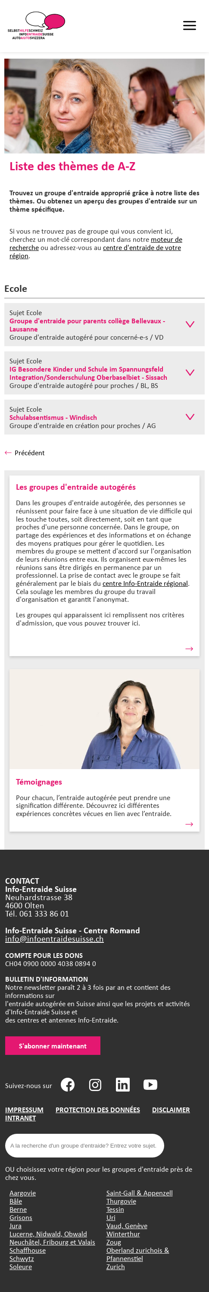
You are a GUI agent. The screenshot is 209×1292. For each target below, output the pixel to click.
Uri (110, 1217)
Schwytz (21, 1258)
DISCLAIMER (171, 1109)
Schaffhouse (27, 1250)
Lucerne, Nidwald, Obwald (48, 1234)
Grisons (20, 1217)
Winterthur (123, 1234)
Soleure (20, 1266)
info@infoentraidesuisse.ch (54, 938)
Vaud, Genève (126, 1225)
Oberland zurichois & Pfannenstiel (137, 1254)
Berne (18, 1209)
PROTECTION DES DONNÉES (98, 1109)
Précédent (24, 452)
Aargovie (22, 1193)
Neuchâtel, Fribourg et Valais (52, 1242)
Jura (15, 1225)
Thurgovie (121, 1201)
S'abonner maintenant (53, 1046)
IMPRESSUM (24, 1109)
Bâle (15, 1201)
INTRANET (20, 1118)
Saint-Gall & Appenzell (139, 1193)
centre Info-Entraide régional (145, 583)
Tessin (115, 1209)
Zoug (113, 1242)
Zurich (115, 1266)
